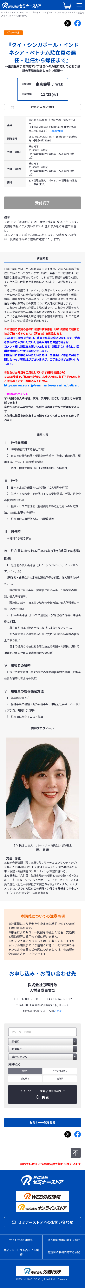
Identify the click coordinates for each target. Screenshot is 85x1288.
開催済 (60, 1078)
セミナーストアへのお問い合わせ (42, 1222)
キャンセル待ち (60, 1070)
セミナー (24, 12)
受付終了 (25, 1078)
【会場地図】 (56, 130)
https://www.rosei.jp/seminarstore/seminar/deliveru (41, 385)
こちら (58, 1011)
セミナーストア (8, 12)
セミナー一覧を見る (42, 1122)
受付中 (25, 1070)
